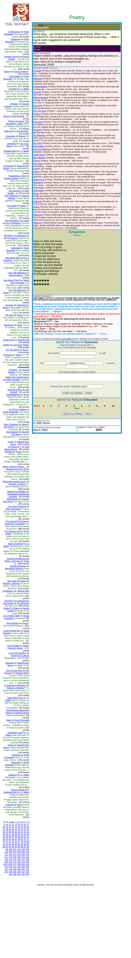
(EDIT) (38, 25)
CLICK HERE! (63, 336)
